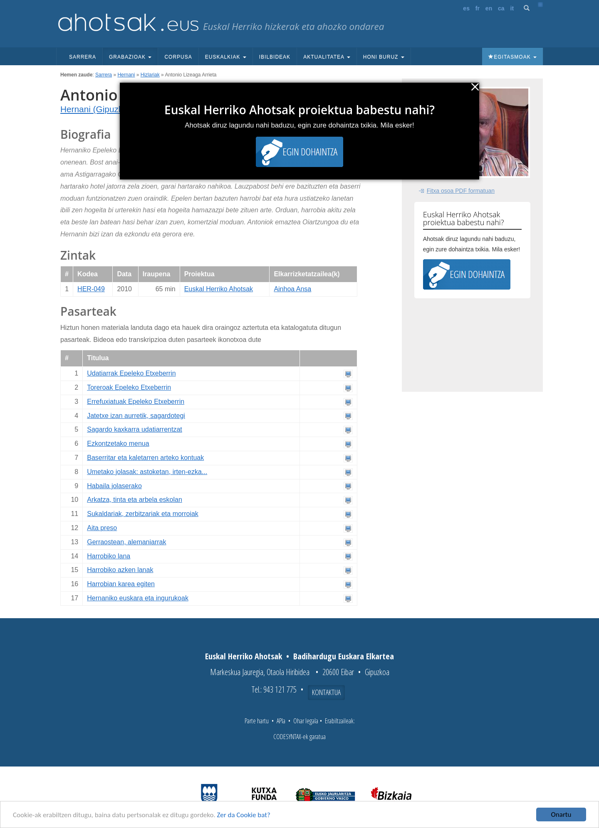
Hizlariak (150, 75)
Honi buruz (383, 57)
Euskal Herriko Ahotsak (218, 288)
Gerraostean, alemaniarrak (126, 541)
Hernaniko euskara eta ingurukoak (137, 598)
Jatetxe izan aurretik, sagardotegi (136, 415)
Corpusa (178, 57)
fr (477, 8)
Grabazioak (130, 57)
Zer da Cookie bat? (243, 815)
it (512, 8)
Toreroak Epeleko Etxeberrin (129, 387)
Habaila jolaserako (114, 485)
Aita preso (102, 527)
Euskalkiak (225, 57)
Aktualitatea (326, 57)
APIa (281, 720)
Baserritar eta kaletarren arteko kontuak (145, 457)
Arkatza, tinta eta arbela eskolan (134, 499)
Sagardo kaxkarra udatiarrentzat (134, 429)
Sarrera (82, 57)
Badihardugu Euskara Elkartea (343, 656)
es (466, 8)
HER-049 (91, 288)
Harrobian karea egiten (121, 583)
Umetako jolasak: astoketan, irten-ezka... (147, 471)
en (488, 8)
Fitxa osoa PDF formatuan (461, 190)
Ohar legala (305, 720)
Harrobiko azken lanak (120, 569)
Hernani (126, 75)
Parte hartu (257, 720)
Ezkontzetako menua (118, 443)
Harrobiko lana (108, 556)
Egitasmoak (512, 57)
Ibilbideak (274, 57)
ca (501, 8)
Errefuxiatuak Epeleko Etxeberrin (135, 401)
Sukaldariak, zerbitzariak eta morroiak (142, 513)
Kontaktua (326, 692)
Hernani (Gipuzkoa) (97, 109)
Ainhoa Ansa (292, 288)
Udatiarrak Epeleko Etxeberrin (131, 373)
